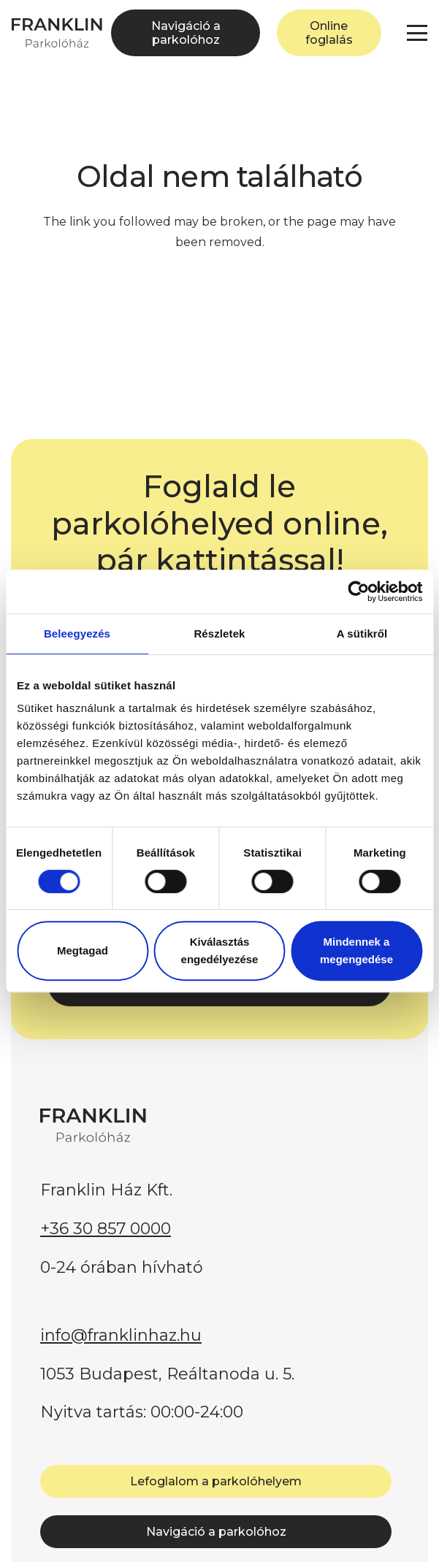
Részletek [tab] (219, 633)
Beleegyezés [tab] (77, 633)
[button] (417, 33)
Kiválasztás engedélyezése (220, 950)
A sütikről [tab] (362, 633)
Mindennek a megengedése (356, 950)
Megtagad (82, 950)
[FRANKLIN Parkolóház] (57, 32)
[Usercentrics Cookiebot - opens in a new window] (358, 591)
